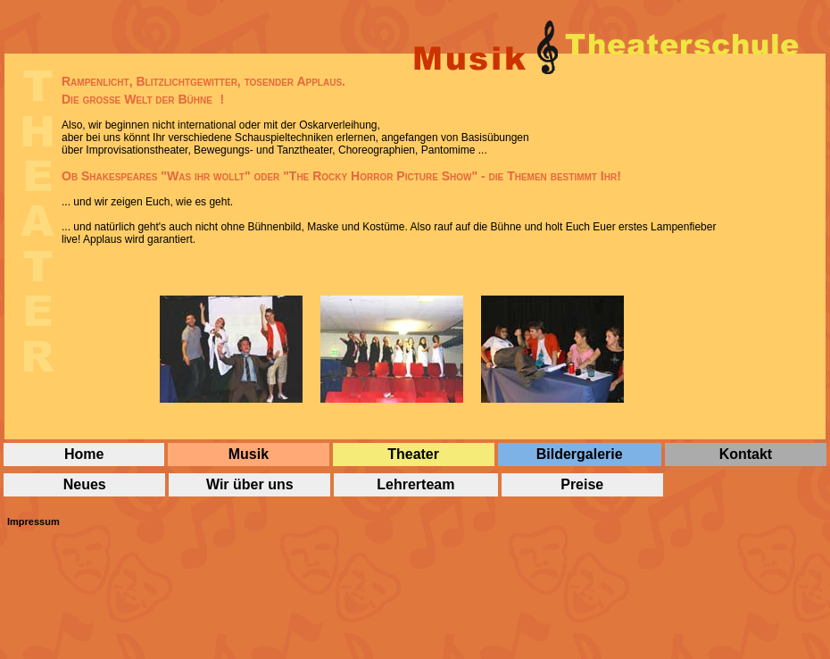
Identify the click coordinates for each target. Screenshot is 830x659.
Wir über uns (250, 484)
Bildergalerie (579, 454)
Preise (581, 484)
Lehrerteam (415, 484)
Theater (413, 454)
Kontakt (746, 454)
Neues (84, 484)
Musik (248, 454)
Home (84, 454)
